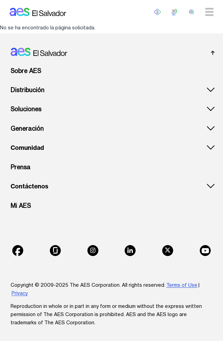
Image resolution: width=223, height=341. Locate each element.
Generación (27, 128)
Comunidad (27, 148)
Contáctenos (29, 186)
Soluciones (26, 109)
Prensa (20, 167)
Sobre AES (26, 70)
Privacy (20, 293)
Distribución (27, 90)
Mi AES (21, 205)
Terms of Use (181, 285)
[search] (191, 12)
